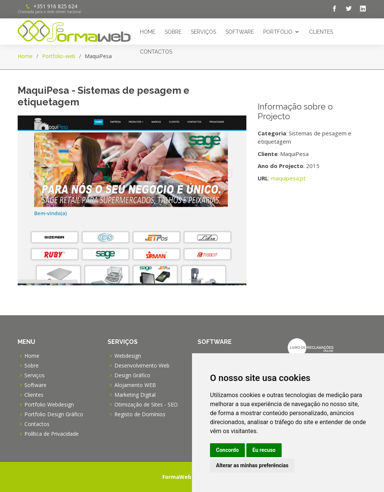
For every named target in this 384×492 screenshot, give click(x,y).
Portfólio (277, 32)
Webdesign (127, 355)
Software (239, 32)
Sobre (173, 32)
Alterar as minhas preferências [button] (252, 465)
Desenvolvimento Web (142, 365)
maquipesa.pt (288, 178)
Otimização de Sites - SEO (146, 404)
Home (147, 32)
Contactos (156, 52)
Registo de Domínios (139, 414)
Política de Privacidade (51, 433)
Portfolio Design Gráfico (53, 414)
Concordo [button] (227, 450)
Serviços (203, 32)
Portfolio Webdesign (49, 404)
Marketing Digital (135, 395)
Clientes (321, 32)
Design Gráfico (132, 375)
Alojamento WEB (135, 385)
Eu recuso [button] (264, 450)
